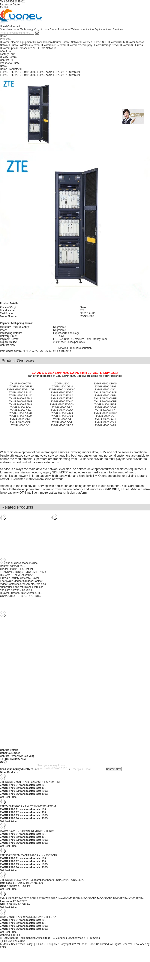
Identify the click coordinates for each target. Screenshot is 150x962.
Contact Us (6, 60)
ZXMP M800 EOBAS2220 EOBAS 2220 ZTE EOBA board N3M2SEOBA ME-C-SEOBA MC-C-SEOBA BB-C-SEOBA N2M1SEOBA (72, 898)
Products (5, 39)
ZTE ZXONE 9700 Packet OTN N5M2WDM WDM (28, 806)
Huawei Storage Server (106, 45)
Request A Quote (10, 4)
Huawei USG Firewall (132, 45)
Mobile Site (8, 944)
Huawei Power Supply (79, 45)
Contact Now (7, 344)
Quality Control (8, 57)
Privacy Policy (24, 944)
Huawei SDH (100, 42)
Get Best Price (8, 796)
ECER (3, 947)
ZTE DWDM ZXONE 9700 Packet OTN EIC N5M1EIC (30, 781)
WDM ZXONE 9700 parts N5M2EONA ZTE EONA (28, 916)
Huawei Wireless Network (25, 45)
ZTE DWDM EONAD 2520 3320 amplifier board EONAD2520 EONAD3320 (42, 879)
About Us (5, 51)
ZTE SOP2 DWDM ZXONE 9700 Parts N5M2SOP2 (28, 855)
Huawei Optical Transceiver (16, 48)
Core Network (48, 48)
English (4, 7)
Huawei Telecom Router (47, 42)
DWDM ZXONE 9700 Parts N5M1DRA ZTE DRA (27, 830)
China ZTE (42, 944)
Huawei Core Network (53, 45)
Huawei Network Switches (77, 42)
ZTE (34, 48)
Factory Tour (7, 54)
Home (3, 36)
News (3, 66)
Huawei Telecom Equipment (16, 42)
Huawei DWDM (116, 42)
